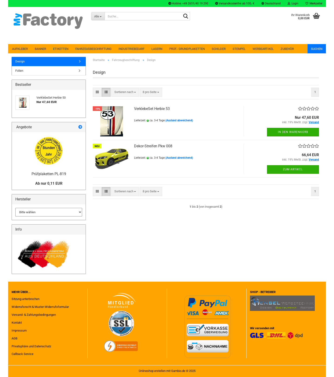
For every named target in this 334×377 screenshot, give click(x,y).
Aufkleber (20, 49)
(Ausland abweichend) (179, 120)
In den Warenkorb (293, 132)
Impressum (19, 330)
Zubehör (287, 49)
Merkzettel (313, 3)
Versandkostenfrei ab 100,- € (234, 3)
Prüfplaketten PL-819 (49, 174)
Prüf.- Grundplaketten (187, 49)
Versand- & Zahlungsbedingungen (34, 314)
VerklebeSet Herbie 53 (152, 108)
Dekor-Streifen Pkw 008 (153, 146)
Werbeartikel (263, 49)
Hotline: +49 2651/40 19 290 (188, 3)
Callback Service (22, 354)
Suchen (316, 49)
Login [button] (293, 3)
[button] (271, 3)
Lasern (156, 49)
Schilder (219, 49)
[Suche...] (98, 16)
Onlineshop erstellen (152, 371)
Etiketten (60, 49)
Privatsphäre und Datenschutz (31, 346)
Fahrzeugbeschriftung (93, 49)
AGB (14, 338)
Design (20, 61)
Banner (40, 49)
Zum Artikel (293, 169)
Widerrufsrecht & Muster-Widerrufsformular (40, 307)
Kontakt (17, 322)
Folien (19, 70)
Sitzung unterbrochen (25, 299)
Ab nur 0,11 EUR (48, 183)
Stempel (239, 49)
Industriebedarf (132, 49)
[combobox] (125, 92)
